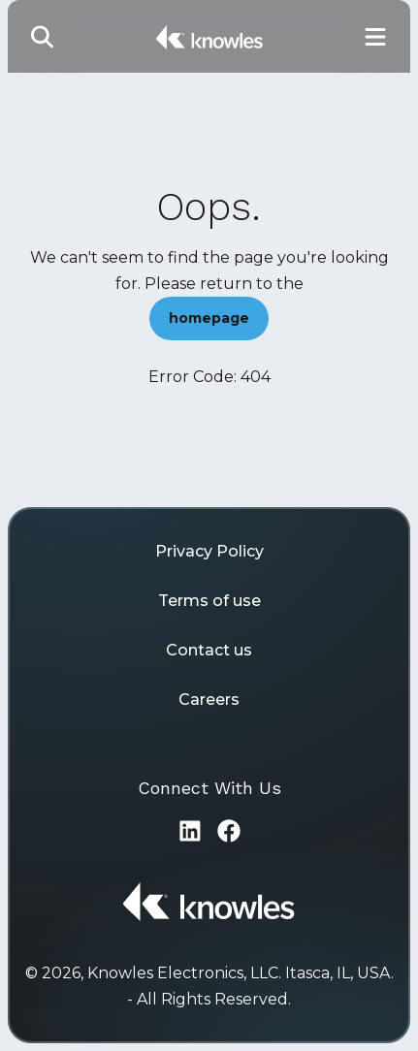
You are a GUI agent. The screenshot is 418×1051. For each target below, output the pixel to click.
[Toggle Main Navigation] (375, 36)
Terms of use (209, 600)
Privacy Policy (209, 551)
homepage (209, 318)
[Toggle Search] (42, 36)
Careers (209, 699)
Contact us (209, 650)
